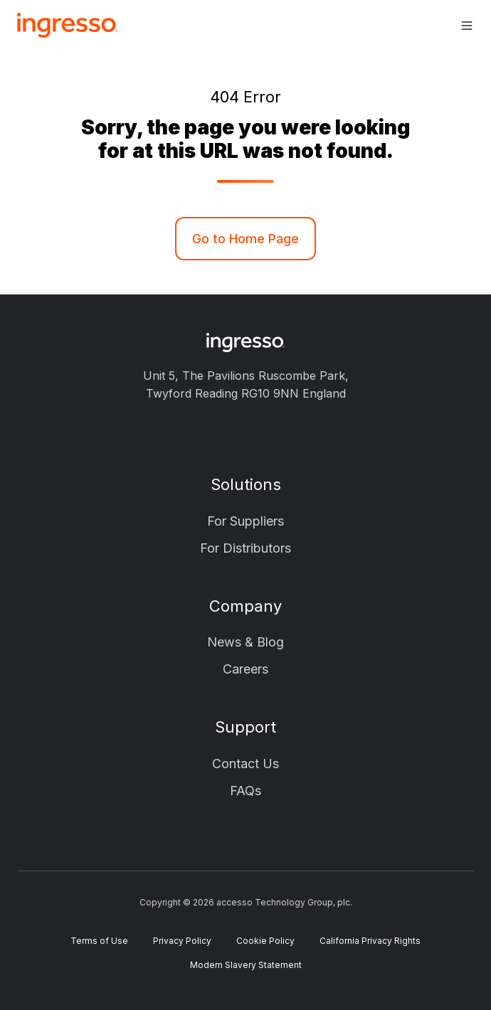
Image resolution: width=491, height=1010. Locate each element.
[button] (467, 25)
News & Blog (245, 641)
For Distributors (245, 548)
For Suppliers (245, 521)
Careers (245, 668)
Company (245, 606)
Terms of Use (99, 940)
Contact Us (245, 763)
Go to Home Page (245, 238)
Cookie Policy (265, 940)
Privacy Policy (182, 940)
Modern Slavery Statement (246, 965)
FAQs (245, 790)
